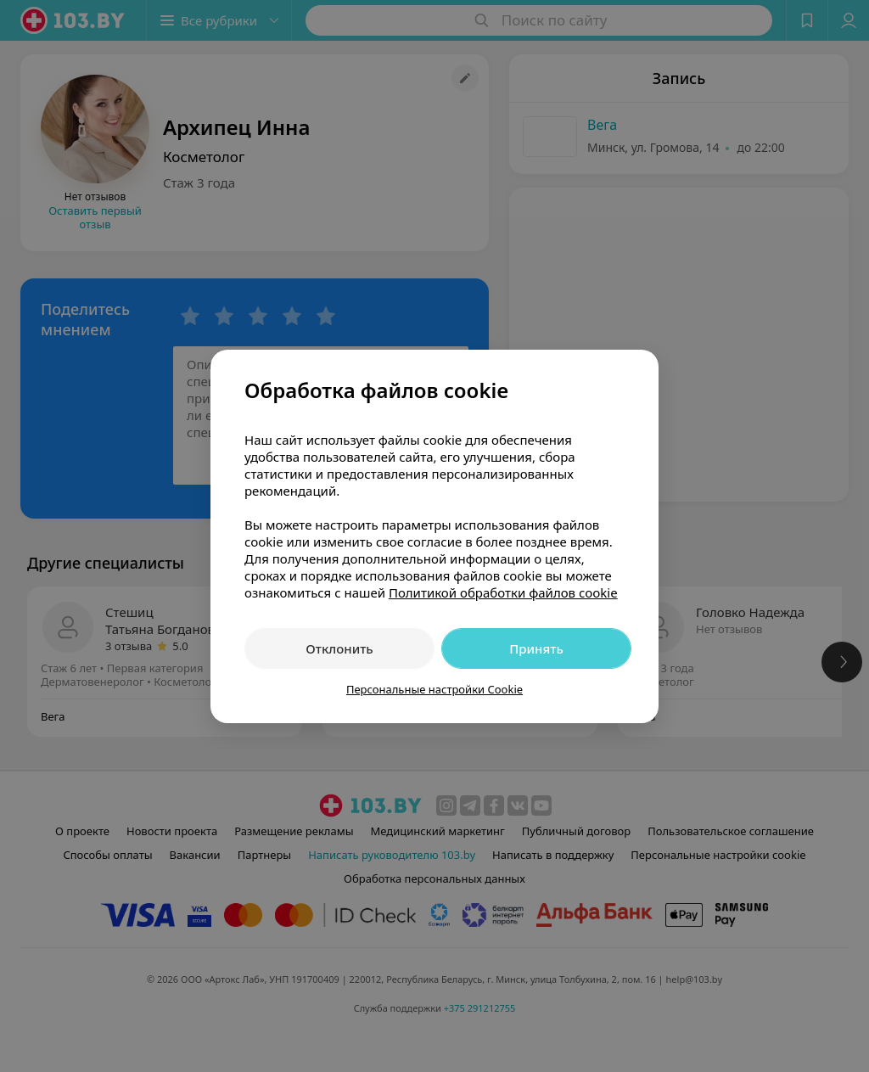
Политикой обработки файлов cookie (503, 592)
